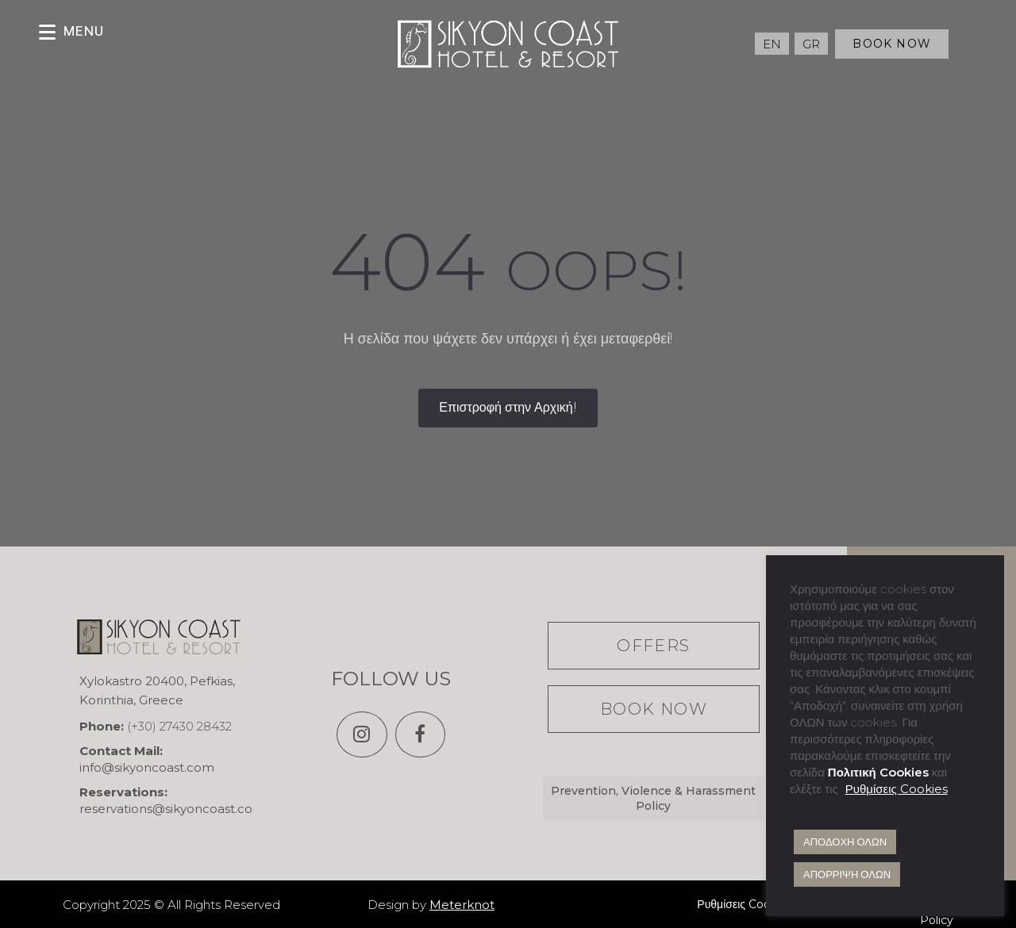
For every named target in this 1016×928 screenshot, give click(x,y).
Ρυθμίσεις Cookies (744, 904)
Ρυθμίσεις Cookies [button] (896, 788)
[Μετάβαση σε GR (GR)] (811, 44)
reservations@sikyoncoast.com (172, 808)
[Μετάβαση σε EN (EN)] (772, 44)
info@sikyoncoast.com (146, 767)
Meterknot (462, 904)
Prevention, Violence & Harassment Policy (653, 799)
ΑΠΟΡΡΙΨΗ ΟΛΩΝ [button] (847, 874)
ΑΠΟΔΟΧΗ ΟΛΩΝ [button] (845, 841)
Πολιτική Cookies (878, 772)
